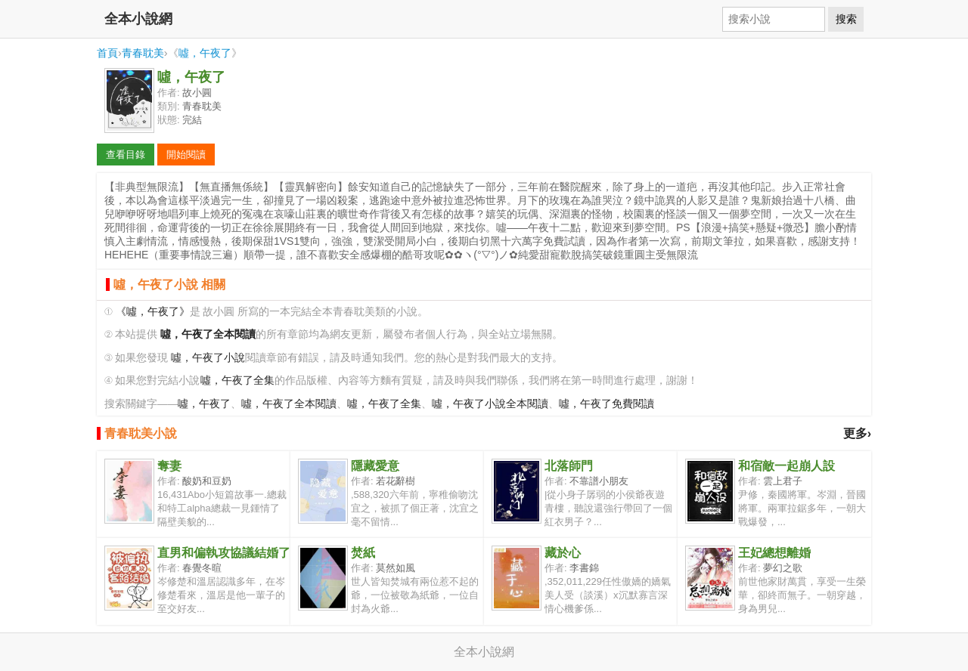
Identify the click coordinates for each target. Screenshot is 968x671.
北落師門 (568, 465)
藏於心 (562, 552)
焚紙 (363, 552)
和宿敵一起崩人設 (786, 465)
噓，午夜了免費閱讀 (606, 404)
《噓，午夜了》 (153, 311)
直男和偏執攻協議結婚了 (223, 552)
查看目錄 (125, 154)
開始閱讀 (186, 154)
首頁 (107, 53)
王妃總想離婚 (774, 552)
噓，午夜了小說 (208, 357)
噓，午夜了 (204, 53)
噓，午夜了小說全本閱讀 (490, 404)
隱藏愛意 (375, 465)
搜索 (846, 19)
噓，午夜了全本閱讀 (289, 404)
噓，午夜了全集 (237, 380)
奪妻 (169, 465)
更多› (857, 433)
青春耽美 (143, 53)
